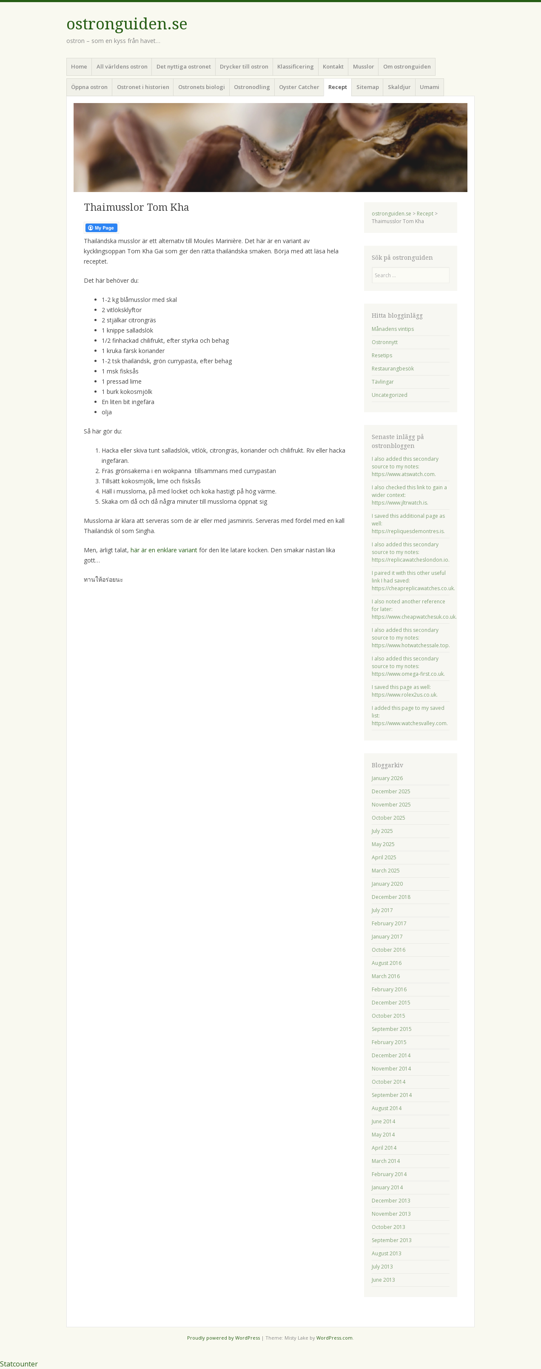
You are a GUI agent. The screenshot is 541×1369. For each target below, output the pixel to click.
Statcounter (19, 1364)
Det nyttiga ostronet (184, 66)
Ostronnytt (385, 342)
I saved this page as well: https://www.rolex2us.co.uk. (405, 690)
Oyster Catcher (299, 87)
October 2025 (388, 817)
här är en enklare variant (164, 550)
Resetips (382, 355)
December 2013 (391, 1200)
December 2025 (391, 791)
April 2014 (384, 1147)
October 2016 (388, 949)
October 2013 (388, 1227)
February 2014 (389, 1174)
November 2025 (391, 804)
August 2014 (386, 1108)
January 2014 (387, 1187)
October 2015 (388, 1015)
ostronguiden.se (127, 24)
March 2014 (386, 1161)
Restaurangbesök (393, 368)
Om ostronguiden (407, 66)
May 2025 (383, 844)
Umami (429, 87)
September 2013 (392, 1240)
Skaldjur (399, 87)
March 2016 (386, 976)
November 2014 (391, 1068)
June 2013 (383, 1279)
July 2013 (382, 1266)
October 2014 (388, 1081)
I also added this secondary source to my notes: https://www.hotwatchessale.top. (411, 637)
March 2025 (386, 870)
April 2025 (384, 857)
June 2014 (383, 1121)
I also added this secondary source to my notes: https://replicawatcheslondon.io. (411, 552)
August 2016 (386, 963)
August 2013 (386, 1253)
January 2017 (387, 936)
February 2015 (389, 1042)
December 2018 (391, 897)
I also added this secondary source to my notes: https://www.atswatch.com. (405, 466)
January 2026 (387, 778)
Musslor (363, 66)
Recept (337, 87)
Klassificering (295, 66)
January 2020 (387, 883)
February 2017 (389, 923)
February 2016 (389, 989)
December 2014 (391, 1055)
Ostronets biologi (201, 87)
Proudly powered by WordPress (223, 1338)
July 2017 (382, 910)
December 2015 (391, 1002)
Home (79, 66)
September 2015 (392, 1029)
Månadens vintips (393, 329)
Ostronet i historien (143, 87)
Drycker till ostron (244, 66)
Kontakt (333, 66)
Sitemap (367, 87)
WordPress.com (334, 1338)
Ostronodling (252, 87)
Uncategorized (389, 395)
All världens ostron (122, 66)
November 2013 (391, 1213)
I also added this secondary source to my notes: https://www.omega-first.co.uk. (408, 666)
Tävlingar (383, 381)
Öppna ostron (89, 87)
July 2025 (382, 831)
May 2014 (383, 1134)
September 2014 (392, 1095)
